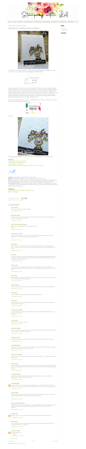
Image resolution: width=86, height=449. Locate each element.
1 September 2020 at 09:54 (17, 409)
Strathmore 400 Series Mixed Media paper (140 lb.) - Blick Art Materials (25, 165)
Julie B (12, 292)
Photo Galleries (37, 21)
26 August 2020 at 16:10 (16, 280)
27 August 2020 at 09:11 (16, 341)
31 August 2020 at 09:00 (16, 399)
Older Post (55, 441)
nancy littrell (14, 374)
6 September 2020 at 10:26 (17, 426)
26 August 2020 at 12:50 (16, 250)
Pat (12, 254)
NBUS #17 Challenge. (46, 100)
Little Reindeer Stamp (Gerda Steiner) (17, 161)
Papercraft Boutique (16, 403)
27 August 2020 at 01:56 (16, 305)
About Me (71, 21)
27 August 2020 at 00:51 (16, 296)
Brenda (13, 363)
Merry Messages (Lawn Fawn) (15, 164)
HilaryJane (14, 337)
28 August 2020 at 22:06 (16, 379)
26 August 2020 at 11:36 (16, 220)
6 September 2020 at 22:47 (17, 435)
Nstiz (12, 244)
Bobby (12, 421)
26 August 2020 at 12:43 (16, 240)
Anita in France (15, 354)
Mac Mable (14, 215)
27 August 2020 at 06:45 (16, 333)
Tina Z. (13, 207)
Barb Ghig (13, 383)
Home (9, 21)
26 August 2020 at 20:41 (16, 288)
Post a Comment (14, 438)
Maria (12, 275)
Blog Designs (65, 29)
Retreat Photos (62, 21)
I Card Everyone (15, 233)
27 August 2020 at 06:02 (16, 324)
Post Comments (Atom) (20, 443)
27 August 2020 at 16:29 (16, 350)
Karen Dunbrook (15, 309)
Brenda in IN (14, 328)
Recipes (64, 28)
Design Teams (46, 21)
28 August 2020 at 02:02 (16, 359)
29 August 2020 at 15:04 (16, 388)
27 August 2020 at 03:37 (16, 316)
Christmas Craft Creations (28, 156)
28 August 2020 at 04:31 (16, 370)
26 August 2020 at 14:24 (16, 261)
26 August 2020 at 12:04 (16, 229)
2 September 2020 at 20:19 (17, 417)
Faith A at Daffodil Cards (17, 224)
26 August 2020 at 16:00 (16, 271)
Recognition (54, 21)
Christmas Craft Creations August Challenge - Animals (21, 190)
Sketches (20, 21)
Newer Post (11, 441)
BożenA (13, 392)
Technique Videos (28, 21)
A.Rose (13, 320)
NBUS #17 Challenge (13, 192)
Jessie (14, 21)
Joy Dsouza (14, 430)
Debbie (13, 413)
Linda (12, 300)
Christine (13, 285)
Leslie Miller (14, 345)
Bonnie (13, 265)
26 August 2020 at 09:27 (16, 211)
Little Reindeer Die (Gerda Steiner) (16, 162)
